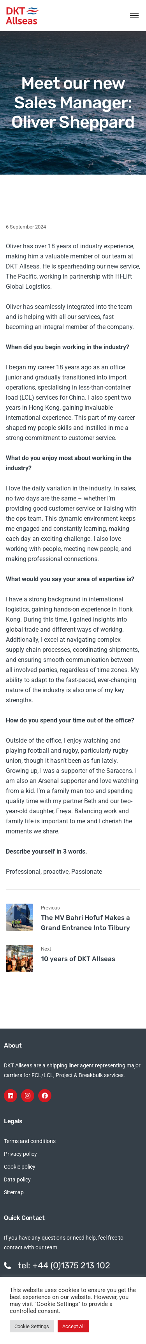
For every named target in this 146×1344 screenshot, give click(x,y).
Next (46, 949)
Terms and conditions (30, 1141)
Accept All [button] (73, 1326)
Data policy (17, 1179)
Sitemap (14, 1192)
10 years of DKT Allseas (78, 959)
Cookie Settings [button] (31, 1326)
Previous (50, 908)
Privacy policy (20, 1154)
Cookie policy (19, 1167)
